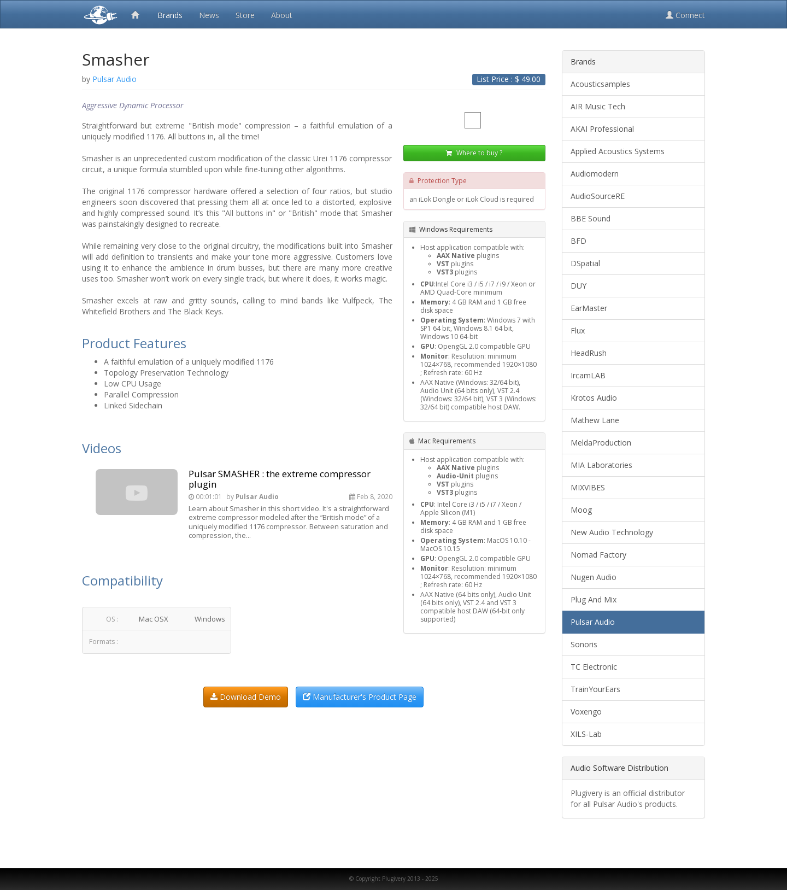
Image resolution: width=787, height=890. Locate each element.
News (209, 15)
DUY (578, 285)
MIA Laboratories (601, 465)
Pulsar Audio (593, 622)
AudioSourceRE (598, 196)
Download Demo (245, 697)
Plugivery (98, 14)
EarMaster (589, 308)
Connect (685, 15)
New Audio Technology (612, 532)
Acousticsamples (600, 84)
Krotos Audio (594, 398)
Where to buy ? (474, 152)
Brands (170, 15)
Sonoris (584, 644)
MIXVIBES (588, 487)
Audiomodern (595, 173)
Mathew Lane (595, 420)
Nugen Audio (593, 577)
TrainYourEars (595, 689)
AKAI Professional (602, 129)
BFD (578, 241)
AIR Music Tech (598, 106)
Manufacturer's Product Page (359, 697)
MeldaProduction (601, 442)
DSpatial (585, 263)
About (281, 15)
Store (245, 15)
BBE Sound (590, 218)
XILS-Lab (586, 734)
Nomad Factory (598, 554)
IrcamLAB (588, 375)
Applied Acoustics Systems (618, 151)
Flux (578, 330)
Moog (581, 510)
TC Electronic (594, 666)
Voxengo (586, 711)
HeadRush (589, 353)
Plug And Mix (593, 599)
